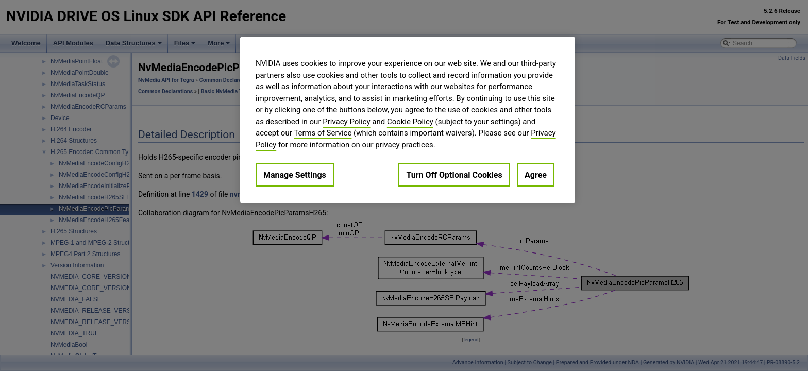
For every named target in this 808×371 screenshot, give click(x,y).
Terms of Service (322, 133)
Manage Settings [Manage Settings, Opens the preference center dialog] (294, 175)
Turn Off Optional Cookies (454, 175)
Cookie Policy (410, 121)
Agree (536, 175)
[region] (407, 120)
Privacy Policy (346, 121)
